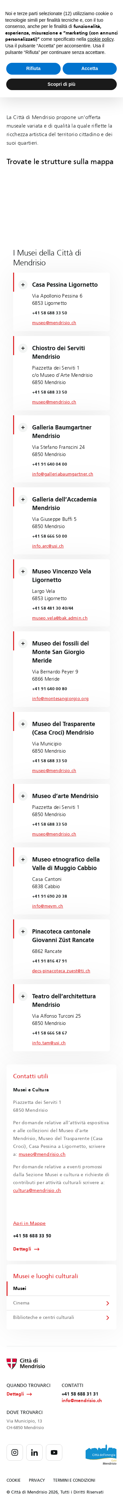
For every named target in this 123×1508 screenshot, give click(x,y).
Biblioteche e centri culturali (43, 1317)
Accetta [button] (89, 68)
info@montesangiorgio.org (60, 698)
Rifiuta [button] (33, 68)
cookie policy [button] (100, 39)
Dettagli (22, 1249)
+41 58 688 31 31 (80, 1394)
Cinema (21, 1303)
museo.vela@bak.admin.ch (60, 618)
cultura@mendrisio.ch (37, 1190)
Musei (19, 1288)
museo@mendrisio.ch (54, 323)
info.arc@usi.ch (48, 546)
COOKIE (14, 1480)
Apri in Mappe (29, 1223)
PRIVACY (37, 1480)
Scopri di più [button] (61, 84)
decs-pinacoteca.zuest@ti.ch (61, 971)
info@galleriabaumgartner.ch (62, 474)
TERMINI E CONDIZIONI (74, 1480)
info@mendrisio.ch (82, 1400)
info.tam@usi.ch (49, 1043)
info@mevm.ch (47, 906)
